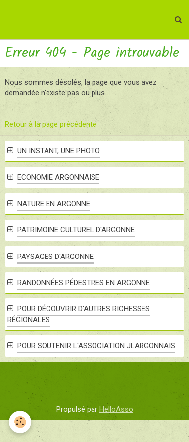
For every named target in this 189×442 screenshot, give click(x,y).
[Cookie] (20, 422)
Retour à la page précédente (50, 124)
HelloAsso (116, 409)
